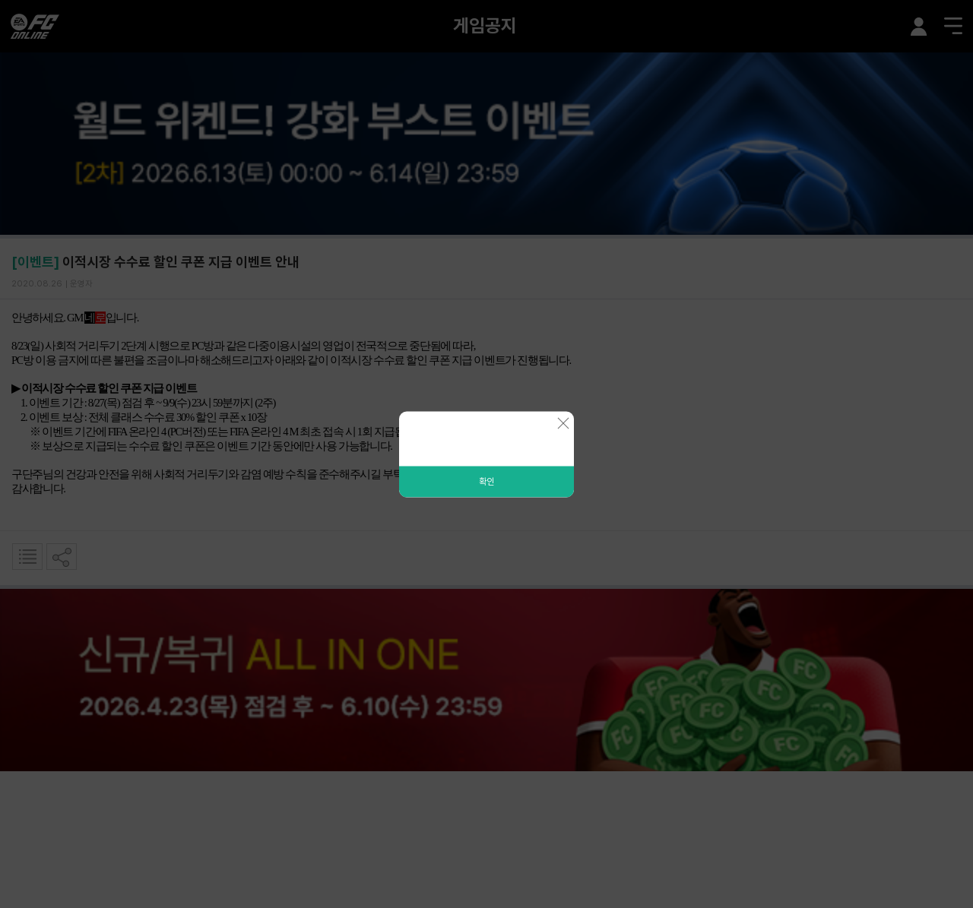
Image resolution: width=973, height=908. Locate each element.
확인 (486, 481)
